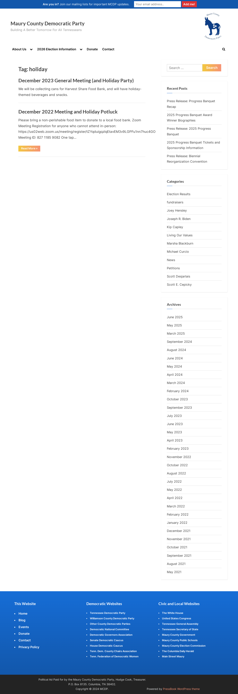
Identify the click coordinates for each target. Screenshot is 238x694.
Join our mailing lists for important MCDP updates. (86, 4)
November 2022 (179, 457)
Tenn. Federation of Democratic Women (114, 656)
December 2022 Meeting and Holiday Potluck (68, 111)
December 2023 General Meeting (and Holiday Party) (76, 80)
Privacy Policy (29, 647)
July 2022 (174, 481)
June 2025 (175, 317)
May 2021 (174, 572)
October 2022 (177, 465)
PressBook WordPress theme (181, 688)
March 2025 (176, 333)
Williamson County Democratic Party (112, 618)
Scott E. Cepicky (179, 284)
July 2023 (174, 416)
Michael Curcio (178, 252)
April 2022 (175, 498)
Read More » (30, 149)
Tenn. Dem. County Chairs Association (113, 651)
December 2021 (178, 531)
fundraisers (175, 202)
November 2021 (179, 539)
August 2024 (176, 350)
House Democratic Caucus (106, 645)
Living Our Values (179, 235)
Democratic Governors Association (111, 634)
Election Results (178, 194)
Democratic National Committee (109, 629)
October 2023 (177, 399)
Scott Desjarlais (178, 276)
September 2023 (179, 407)
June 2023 (175, 424)
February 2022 (178, 514)
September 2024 (179, 342)
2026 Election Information (56, 49)
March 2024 (176, 383)
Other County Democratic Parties (110, 623)
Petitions (173, 268)
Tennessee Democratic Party (107, 612)
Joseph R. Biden (179, 219)
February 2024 (178, 391)
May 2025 (174, 325)
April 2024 (175, 375)
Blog (22, 620)
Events (24, 627)
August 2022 (176, 473)
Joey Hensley (177, 211)
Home (23, 613)
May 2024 (174, 366)
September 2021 (179, 556)
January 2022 (177, 523)
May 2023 (174, 432)
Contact (108, 49)
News (171, 260)
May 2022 (174, 490)
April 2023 (175, 440)
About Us (19, 49)
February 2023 (178, 449)
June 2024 (175, 358)
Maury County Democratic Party (48, 23)
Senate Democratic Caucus (106, 640)
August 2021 (176, 564)
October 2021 (177, 547)
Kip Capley (175, 227)
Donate (92, 49)
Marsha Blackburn (180, 243)
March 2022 (176, 506)
